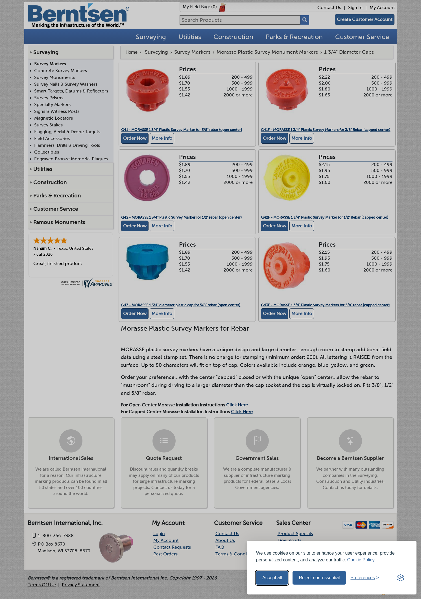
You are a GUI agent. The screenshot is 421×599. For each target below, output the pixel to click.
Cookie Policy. (361, 559)
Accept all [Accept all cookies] (272, 577)
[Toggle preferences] (364, 577)
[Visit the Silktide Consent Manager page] (400, 578)
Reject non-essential (319, 577)
